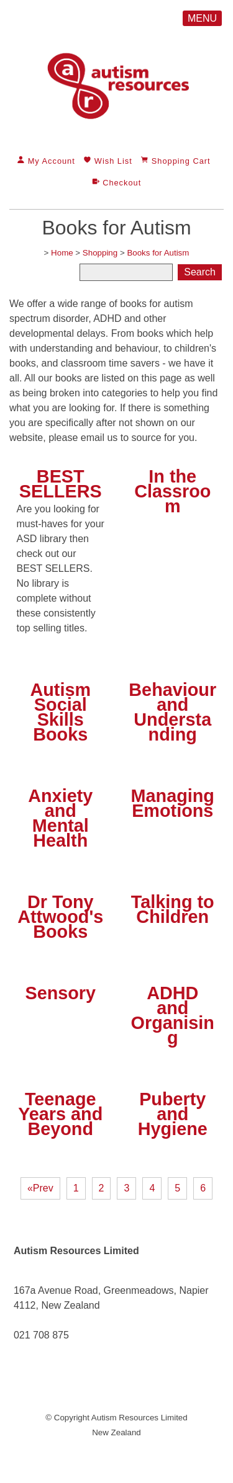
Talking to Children (172, 909)
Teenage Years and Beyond (60, 1114)
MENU (202, 18)
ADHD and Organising (172, 1015)
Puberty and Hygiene (173, 1114)
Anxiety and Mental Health (60, 818)
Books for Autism (158, 252)
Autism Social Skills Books (60, 712)
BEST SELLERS (60, 483)
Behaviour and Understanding (172, 712)
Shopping (100, 252)
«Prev (40, 1188)
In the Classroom (172, 491)
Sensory (60, 993)
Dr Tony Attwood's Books (60, 917)
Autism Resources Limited (139, 1417)
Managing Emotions (172, 803)
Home (62, 252)
